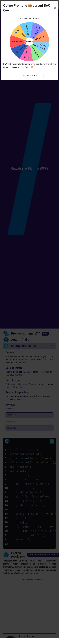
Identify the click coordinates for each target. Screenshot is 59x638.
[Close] (55, 5)
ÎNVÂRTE (29, 38)
